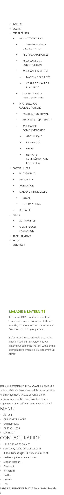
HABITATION (26, 185)
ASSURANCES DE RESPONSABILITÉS (33, 95)
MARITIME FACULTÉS (38, 77)
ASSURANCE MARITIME (36, 71)
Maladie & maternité (27, 311)
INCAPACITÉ (33, 142)
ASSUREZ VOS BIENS (31, 38)
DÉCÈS (30, 148)
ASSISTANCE (26, 179)
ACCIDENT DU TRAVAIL (36, 113)
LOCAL (26, 197)
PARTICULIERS (21, 168)
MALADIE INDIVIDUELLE (33, 191)
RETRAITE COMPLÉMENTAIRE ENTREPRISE (37, 158)
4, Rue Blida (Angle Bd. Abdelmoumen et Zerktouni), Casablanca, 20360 (25, 455)
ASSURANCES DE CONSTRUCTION (32, 62)
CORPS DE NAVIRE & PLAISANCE (37, 85)
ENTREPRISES (20, 33)
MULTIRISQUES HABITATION (28, 228)
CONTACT (18, 245)
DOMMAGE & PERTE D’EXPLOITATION (34, 46)
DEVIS (16, 215)
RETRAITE (24, 210)
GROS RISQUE (34, 136)
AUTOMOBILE (27, 173)
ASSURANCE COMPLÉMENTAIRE (34, 128)
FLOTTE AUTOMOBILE (35, 54)
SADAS (16, 28)
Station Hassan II (12, 461)
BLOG (15, 240)
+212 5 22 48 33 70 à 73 (16, 444)
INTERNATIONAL (32, 204)
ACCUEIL (17, 24)
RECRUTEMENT (21, 236)
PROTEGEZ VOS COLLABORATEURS (30, 105)
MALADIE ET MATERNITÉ (37, 120)
